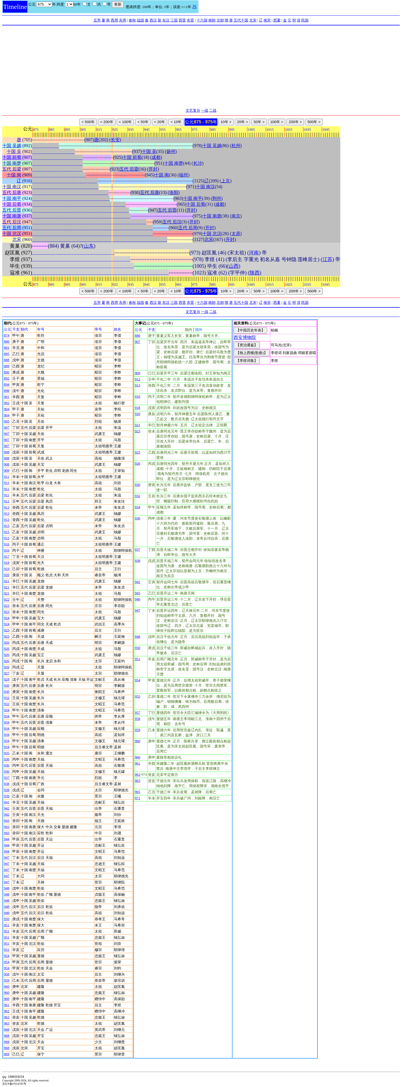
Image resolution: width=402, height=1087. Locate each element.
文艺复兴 (193, 110)
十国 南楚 (11, 163)
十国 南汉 (11, 186)
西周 (114, 20)
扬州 (170, 151)
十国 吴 (14, 151)
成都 (156, 157)
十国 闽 (14, 175)
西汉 (153, 20)
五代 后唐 (11, 192)
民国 (304, 20)
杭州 (235, 145)
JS (194, 6)
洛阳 (173, 192)
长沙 (197, 163)
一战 (204, 110)
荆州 (216, 198)
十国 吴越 (11, 145)
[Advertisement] (201, 67)
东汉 (165, 20)
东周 (122, 20)
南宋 (267, 20)
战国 (140, 20)
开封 (153, 169)
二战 (212, 110)
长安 (115, 139)
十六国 (202, 20)
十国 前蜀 (11, 157)
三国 (174, 20)
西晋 (182, 20)
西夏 (277, 20)
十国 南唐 (11, 216)
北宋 (253, 20)
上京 (225, 180)
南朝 (212, 20)
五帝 (97, 20)
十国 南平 (11, 198)
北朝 (220, 20)
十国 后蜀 (11, 204)
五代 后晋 (11, 210)
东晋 (190, 20)
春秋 (132, 20)
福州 (183, 175)
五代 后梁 (11, 169)
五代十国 (241, 20)
